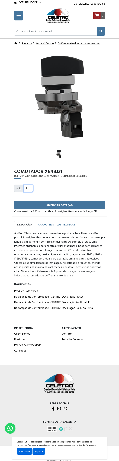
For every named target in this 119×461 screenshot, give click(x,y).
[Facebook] (53, 409)
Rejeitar (39, 451)
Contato (67, 333)
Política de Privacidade (27, 345)
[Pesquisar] (101, 31)
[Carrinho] (99, 15)
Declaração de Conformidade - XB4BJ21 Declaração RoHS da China (53, 308)
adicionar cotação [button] (59, 205)
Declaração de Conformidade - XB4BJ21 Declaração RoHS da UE (52, 302)
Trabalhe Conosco (72, 339)
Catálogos (20, 350)
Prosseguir (24, 451)
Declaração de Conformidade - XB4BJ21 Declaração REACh (48, 296)
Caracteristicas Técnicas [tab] (56, 224)
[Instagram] (59, 409)
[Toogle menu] (18, 15)
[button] (55, 31)
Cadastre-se (98, 3)
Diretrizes (19, 339)
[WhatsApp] (65, 409)
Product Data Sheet (26, 291)
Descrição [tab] (24, 224)
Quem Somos (22, 333)
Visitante (84, 3)
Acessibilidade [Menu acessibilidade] (27, 2)
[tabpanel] (59, 271)
